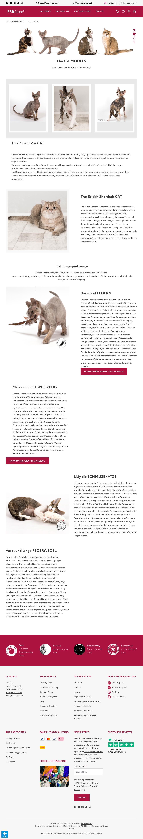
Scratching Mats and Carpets (18, 748)
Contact (77, 687)
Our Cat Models (118, 696)
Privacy (71, 829)
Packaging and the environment (87, 701)
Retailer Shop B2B (119, 687)
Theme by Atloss (86, 824)
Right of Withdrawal (82, 696)
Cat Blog (115, 692)
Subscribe (82, 797)
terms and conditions (93, 751)
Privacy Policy (80, 786)
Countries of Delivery (49, 687)
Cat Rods (9, 757)
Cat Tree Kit (10, 743)
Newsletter (44, 711)
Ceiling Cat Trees (13, 738)
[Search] (117, 12)
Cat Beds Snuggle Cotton (16, 752)
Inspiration (10, 762)
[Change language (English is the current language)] (110, 3)
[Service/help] (128, 3)
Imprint (77, 692)
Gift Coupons (118, 683)
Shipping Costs (46, 692)
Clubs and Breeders (48, 706)
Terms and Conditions (83, 711)
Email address (80, 766)
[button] (4, 834)
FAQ (42, 701)
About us (78, 683)
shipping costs (61, 833)
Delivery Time (46, 683)
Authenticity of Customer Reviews (85, 717)
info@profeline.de (14, 692)
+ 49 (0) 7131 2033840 (15, 696)
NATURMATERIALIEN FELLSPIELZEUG (27, 461)
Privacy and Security (82, 706)
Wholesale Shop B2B (49, 715)
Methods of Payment (49, 696)
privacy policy (83, 754)
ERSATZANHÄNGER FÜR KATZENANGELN (103, 371)
